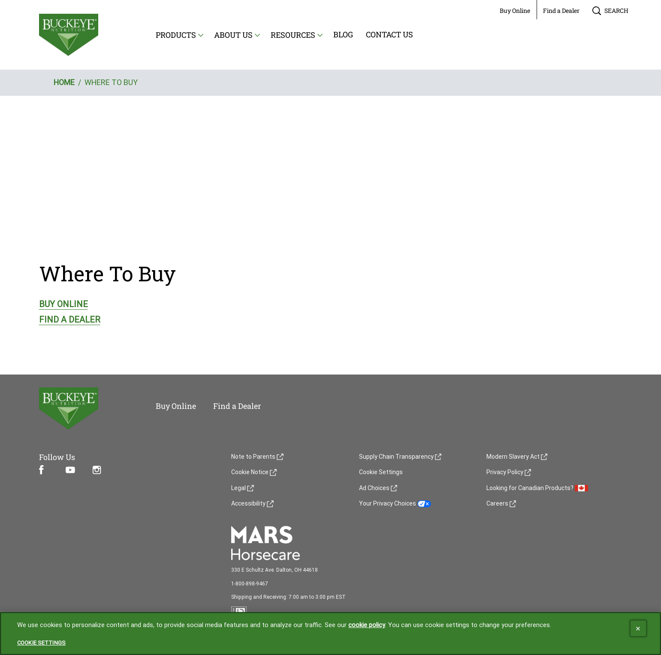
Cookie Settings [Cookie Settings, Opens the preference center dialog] (41, 643)
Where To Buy (107, 273)
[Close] (638, 629)
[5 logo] (84, 408)
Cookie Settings (381, 472)
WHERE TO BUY (111, 82)
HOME (64, 82)
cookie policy (366, 625)
